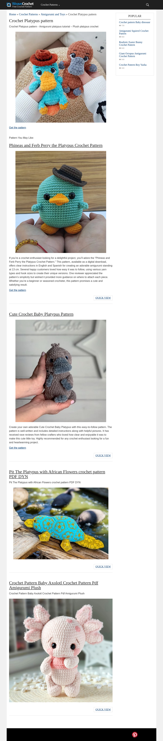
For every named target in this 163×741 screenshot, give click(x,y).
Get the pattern (17, 127)
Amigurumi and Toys (53, 14)
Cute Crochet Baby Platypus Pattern (41, 314)
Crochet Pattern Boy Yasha (132, 64)
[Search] (147, 4)
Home (12, 14)
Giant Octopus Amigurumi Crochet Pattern (132, 55)
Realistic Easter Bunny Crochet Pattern (130, 43)
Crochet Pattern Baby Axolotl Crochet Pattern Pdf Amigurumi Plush (53, 585)
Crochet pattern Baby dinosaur (134, 22)
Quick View (103, 297)
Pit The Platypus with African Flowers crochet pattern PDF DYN (57, 474)
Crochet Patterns (49, 4)
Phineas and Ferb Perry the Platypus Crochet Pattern (56, 145)
